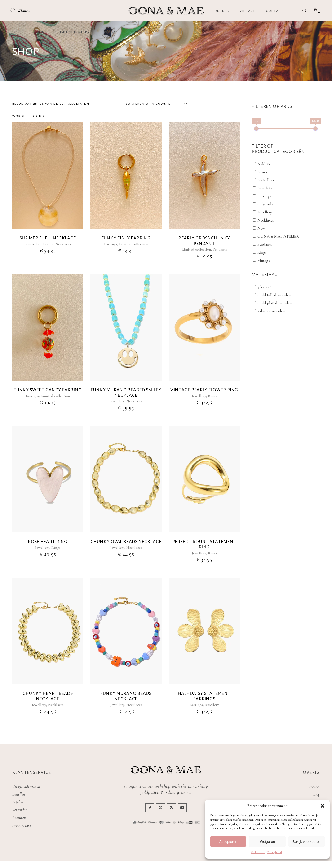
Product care (21, 825)
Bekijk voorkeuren (306, 841)
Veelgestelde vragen (26, 786)
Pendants (220, 249)
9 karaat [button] (264, 286)
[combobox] (155, 104)
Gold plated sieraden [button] (274, 302)
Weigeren (267, 841)
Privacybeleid (274, 852)
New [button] (261, 228)
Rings (212, 395)
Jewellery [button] (264, 212)
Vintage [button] (263, 260)
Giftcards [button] (265, 204)
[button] (322, 806)
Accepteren (228, 841)
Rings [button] (262, 252)
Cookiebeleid (258, 852)
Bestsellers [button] (265, 180)
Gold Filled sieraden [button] (274, 294)
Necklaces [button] (265, 220)
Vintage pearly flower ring (204, 389)
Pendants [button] (264, 244)
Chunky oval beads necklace (126, 541)
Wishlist (314, 786)
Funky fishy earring (126, 237)
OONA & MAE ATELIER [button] (278, 236)
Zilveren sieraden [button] (271, 311)
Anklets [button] (263, 163)
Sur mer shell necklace (48, 237)
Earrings (110, 244)
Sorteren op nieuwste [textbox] (148, 103)
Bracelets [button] (264, 188)
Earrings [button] (264, 196)
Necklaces (63, 244)
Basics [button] (262, 172)
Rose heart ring (47, 541)
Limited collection (38, 244)
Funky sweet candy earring (48, 389)
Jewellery (117, 401)
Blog (316, 794)
